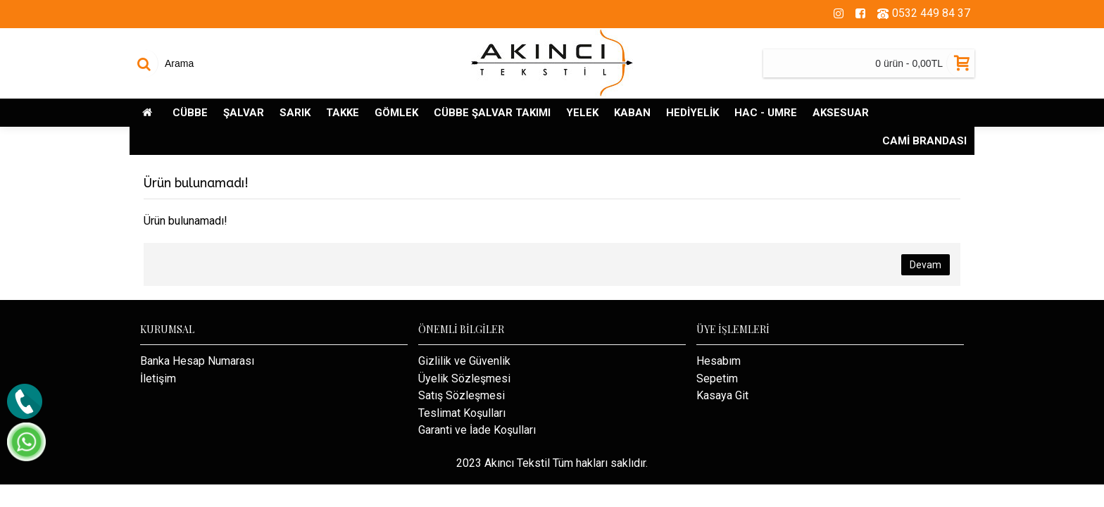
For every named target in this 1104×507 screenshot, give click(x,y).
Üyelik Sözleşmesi (464, 378)
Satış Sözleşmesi (461, 395)
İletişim (158, 378)
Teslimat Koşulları (462, 413)
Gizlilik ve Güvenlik (464, 361)
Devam (925, 264)
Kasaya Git (722, 395)
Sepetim (717, 378)
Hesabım (718, 361)
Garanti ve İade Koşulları (477, 430)
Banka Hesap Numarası (197, 361)
